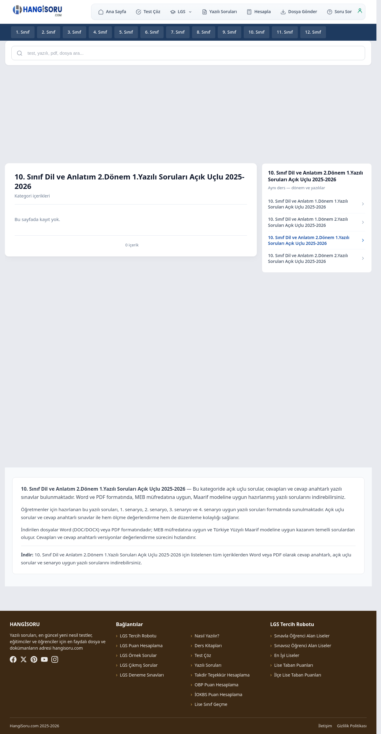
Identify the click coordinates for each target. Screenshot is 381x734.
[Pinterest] (34, 659)
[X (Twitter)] (23, 659)
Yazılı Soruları (219, 11)
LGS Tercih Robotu (138, 636)
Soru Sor (339, 11)
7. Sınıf (178, 32)
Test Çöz (148, 11)
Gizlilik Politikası (352, 725)
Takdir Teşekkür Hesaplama (222, 675)
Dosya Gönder (298, 11)
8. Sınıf (204, 32)
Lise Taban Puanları (293, 665)
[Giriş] (360, 11)
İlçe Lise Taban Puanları (297, 675)
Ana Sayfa (112, 11)
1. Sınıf (23, 32)
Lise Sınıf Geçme (210, 704)
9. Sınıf (229, 32)
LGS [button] (181, 11)
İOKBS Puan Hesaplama (218, 694)
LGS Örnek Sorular (138, 655)
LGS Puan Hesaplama (141, 645)
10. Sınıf (257, 32)
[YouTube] (44, 659)
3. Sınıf (74, 32)
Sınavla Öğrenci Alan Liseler (302, 636)
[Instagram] (54, 659)
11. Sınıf (285, 32)
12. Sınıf (313, 32)
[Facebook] (13, 659)
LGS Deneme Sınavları (142, 675)
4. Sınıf (100, 32)
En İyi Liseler (286, 655)
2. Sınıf (49, 32)
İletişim (325, 725)
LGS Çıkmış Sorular (138, 665)
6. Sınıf (152, 32)
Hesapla (258, 11)
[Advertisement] (188, 113)
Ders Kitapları (208, 645)
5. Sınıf (126, 32)
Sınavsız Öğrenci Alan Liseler (302, 645)
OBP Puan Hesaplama (216, 685)
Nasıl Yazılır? (206, 636)
